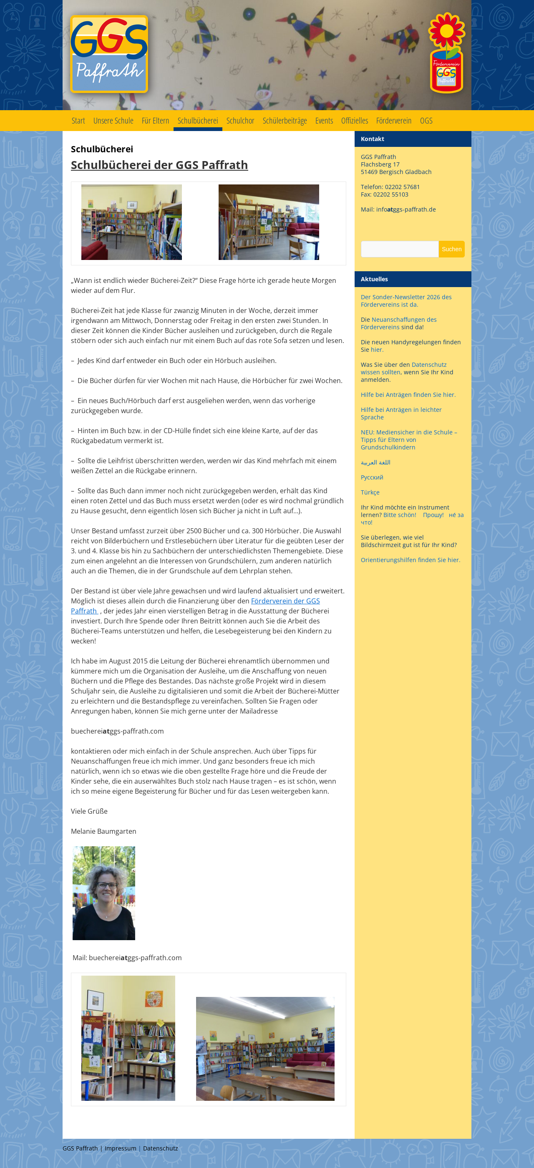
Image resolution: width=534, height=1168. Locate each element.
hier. (377, 349)
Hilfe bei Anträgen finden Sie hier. (409, 395)
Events (324, 120)
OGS (426, 120)
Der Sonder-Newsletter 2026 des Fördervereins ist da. (406, 300)
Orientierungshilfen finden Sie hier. (411, 560)
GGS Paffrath (267, 55)
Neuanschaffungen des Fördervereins (399, 323)
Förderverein (394, 120)
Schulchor (240, 120)
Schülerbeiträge (285, 120)
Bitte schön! (399, 515)
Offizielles (354, 120)
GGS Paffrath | (84, 1148)
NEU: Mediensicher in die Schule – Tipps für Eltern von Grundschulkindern (409, 439)
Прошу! (433, 515)
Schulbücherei (198, 120)
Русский (372, 477)
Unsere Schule (113, 120)
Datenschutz (160, 1148)
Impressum (120, 1148)
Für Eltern (155, 120)
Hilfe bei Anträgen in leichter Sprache (401, 413)
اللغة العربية (375, 462)
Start (78, 120)
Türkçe (370, 492)
